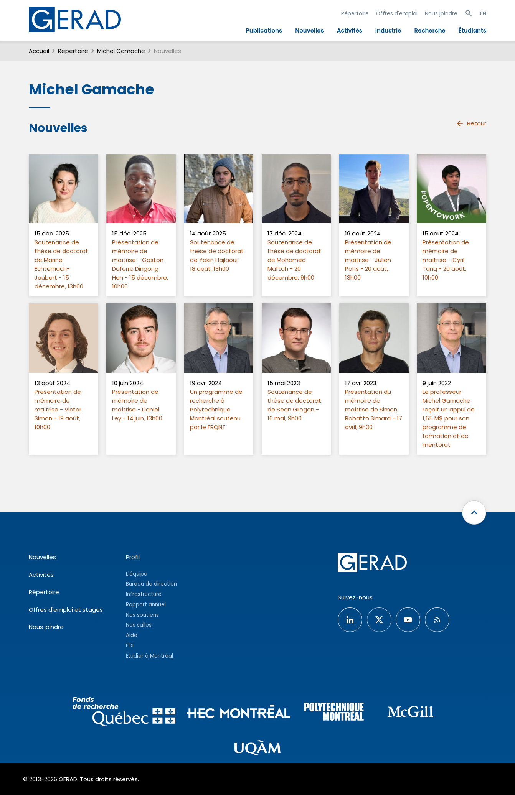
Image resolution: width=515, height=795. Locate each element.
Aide (131, 635)
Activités (349, 30)
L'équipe (136, 574)
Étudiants (472, 30)
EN (483, 13)
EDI (130, 645)
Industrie (388, 30)
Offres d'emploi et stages (66, 610)
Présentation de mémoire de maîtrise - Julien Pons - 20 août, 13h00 (368, 259)
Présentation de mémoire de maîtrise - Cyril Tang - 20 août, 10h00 (446, 259)
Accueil (39, 51)
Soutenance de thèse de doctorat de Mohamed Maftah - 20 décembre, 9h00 (294, 259)
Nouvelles (309, 30)
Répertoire (355, 13)
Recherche (430, 30)
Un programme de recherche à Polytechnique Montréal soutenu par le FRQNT (216, 409)
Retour (471, 123)
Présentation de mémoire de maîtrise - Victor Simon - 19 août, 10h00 (58, 409)
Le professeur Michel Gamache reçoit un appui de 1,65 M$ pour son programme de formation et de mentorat (449, 418)
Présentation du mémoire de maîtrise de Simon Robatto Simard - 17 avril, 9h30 (373, 409)
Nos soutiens (142, 615)
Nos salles (139, 625)
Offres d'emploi (397, 13)
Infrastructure (144, 594)
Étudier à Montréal (149, 656)
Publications (264, 30)
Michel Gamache (121, 51)
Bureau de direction (151, 584)
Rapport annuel (146, 604)
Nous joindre (441, 13)
